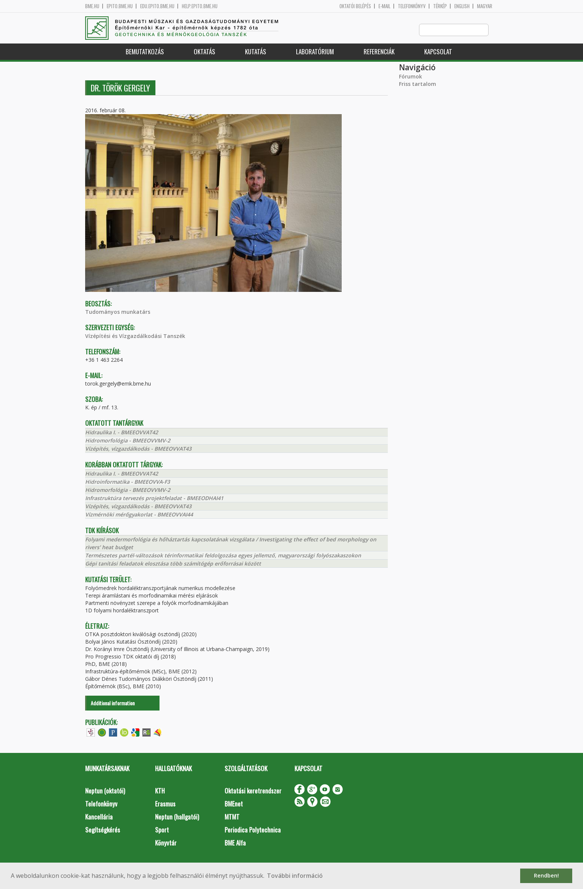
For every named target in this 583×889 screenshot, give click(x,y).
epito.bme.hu (120, 6)
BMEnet (234, 804)
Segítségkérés (102, 830)
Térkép (440, 6)
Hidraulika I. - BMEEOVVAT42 (121, 432)
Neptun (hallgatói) (177, 817)
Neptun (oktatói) (105, 791)
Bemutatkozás (145, 52)
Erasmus (165, 804)
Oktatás (204, 52)
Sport (162, 830)
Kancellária (99, 817)
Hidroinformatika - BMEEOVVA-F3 (127, 482)
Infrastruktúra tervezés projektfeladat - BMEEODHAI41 (154, 498)
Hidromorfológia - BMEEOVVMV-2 (127, 440)
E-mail (384, 6)
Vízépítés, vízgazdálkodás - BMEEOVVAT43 (138, 448)
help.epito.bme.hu (200, 6)
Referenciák (379, 52)
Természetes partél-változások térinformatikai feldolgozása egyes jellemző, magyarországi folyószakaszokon (223, 555)
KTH (160, 791)
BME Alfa (235, 843)
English (462, 6)
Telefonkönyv (412, 6)
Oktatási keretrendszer (253, 791)
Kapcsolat (438, 52)
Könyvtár (166, 843)
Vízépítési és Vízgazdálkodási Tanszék (135, 336)
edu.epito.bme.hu (157, 6)
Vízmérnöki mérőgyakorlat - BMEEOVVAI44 (139, 514)
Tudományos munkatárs (117, 312)
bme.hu (92, 6)
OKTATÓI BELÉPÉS (355, 6)
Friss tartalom (417, 84)
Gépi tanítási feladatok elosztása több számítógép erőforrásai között (173, 563)
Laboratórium (315, 52)
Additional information (113, 703)
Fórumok (410, 76)
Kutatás (255, 52)
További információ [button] (295, 876)
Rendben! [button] (546, 875)
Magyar (484, 6)
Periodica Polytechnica (253, 830)
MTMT (232, 817)
